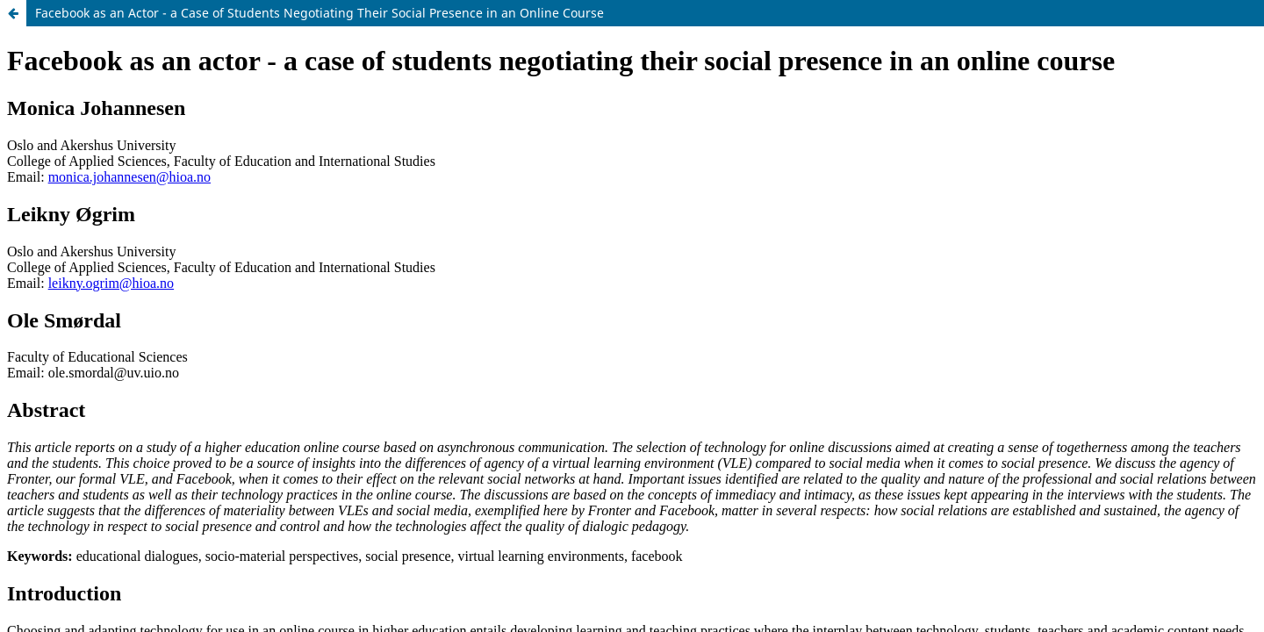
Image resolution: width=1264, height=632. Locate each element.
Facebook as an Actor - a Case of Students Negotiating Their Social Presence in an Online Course (319, 12)
